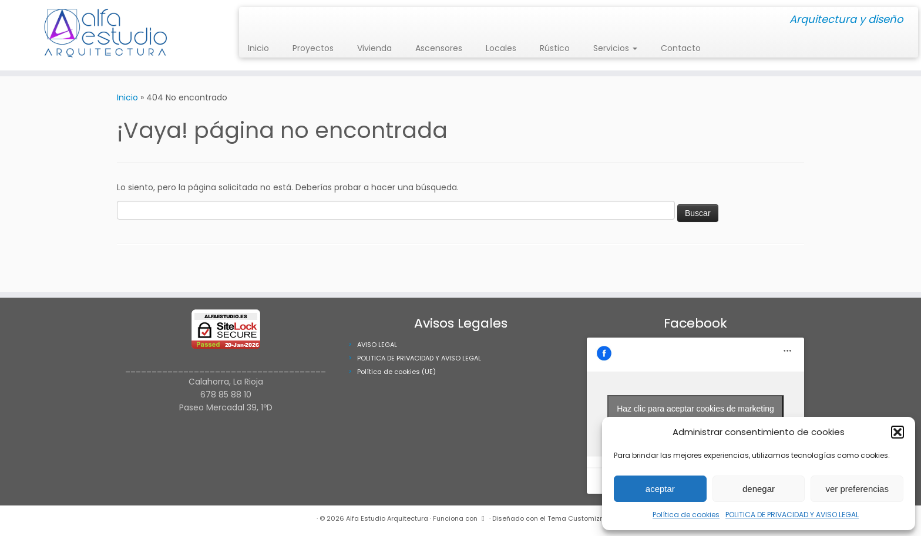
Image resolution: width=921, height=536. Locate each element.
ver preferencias (857, 489)
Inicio (258, 48)
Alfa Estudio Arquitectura (387, 518)
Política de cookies (686, 515)
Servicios (615, 48)
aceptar (660, 489)
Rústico (555, 48)
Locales (501, 48)
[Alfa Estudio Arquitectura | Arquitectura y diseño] (106, 35)
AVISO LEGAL (377, 344)
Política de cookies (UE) (396, 371)
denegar (758, 489)
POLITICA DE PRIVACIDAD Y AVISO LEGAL (792, 515)
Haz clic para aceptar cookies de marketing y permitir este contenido (695, 415)
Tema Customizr (574, 518)
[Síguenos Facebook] (259, 20)
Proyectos (313, 48)
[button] (897, 432)
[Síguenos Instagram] (252, 20)
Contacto (681, 48)
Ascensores (438, 48)
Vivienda (374, 48)
